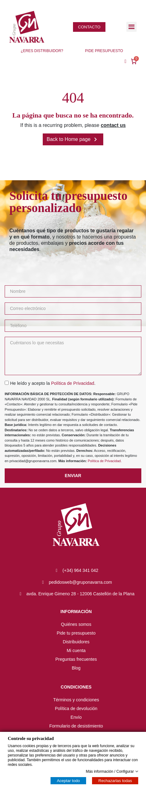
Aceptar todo (68, 780)
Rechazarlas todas (115, 780)
